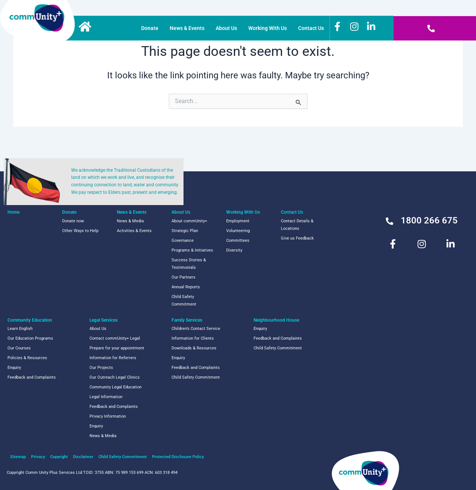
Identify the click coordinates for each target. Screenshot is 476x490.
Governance (183, 240)
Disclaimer (83, 456)
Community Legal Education (116, 387)
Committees (237, 240)
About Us (226, 28)
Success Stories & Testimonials (189, 264)
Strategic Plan (185, 230)
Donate (149, 28)
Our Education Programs (30, 338)
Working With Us (267, 28)
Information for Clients (193, 338)
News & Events (187, 28)
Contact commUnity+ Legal (115, 338)
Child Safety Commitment (184, 300)
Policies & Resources (27, 357)
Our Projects (101, 367)
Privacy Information (108, 416)
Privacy (38, 456)
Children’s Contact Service (196, 328)
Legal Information (106, 396)
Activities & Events (134, 230)
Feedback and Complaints (31, 377)
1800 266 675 (429, 220)
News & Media (130, 221)
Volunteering (238, 230)
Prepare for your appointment (117, 348)
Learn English (20, 328)
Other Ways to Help (80, 230)
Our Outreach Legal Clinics (115, 377)
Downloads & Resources (194, 348)
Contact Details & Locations (297, 225)
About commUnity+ (189, 221)
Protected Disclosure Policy (178, 456)
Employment (237, 221)
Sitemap (18, 456)
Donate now (73, 221)
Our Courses (19, 348)
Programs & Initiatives (192, 250)
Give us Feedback (297, 238)
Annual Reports (186, 287)
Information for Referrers (113, 357)
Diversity (234, 250)
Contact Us (311, 28)
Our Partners (183, 277)
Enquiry (14, 367)
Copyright (59, 456)
